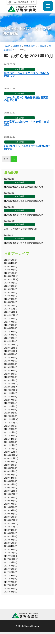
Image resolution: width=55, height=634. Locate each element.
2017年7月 (9, 566)
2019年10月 (9, 494)
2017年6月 (9, 569)
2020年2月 (9, 484)
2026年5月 (9, 260)
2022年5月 (9, 406)
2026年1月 (9, 273)
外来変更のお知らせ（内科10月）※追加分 (26, 123)
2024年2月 (9, 338)
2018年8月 (9, 533)
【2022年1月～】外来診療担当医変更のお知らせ (26, 99)
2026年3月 (9, 266)
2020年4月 (9, 478)
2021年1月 (9, 448)
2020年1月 (9, 487)
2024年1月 (9, 341)
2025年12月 (9, 276)
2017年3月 (9, 578)
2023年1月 (9, 380)
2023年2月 (9, 377)
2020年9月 (9, 461)
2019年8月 (9, 500)
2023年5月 (9, 367)
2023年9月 (9, 354)
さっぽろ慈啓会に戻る (24, 2)
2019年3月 (9, 514)
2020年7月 (9, 468)
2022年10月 (9, 390)
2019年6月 (9, 507)
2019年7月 (9, 504)
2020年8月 (9, 465)
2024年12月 (9, 309)
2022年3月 (9, 409)
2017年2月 (9, 582)
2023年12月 (9, 344)
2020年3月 (9, 481)
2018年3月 (9, 549)
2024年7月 (9, 322)
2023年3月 (9, 374)
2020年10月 (9, 458)
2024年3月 (9, 335)
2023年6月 (9, 364)
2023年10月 (9, 351)
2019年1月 (9, 517)
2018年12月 (9, 520)
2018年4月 (9, 546)
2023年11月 (9, 348)
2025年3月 (9, 299)
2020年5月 (9, 474)
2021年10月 (9, 422)
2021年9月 (9, 426)
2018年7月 (9, 536)
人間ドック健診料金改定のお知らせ (20, 229)
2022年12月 (9, 383)
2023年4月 (9, 370)
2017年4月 (9, 575)
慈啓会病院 (19, 69)
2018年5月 (9, 543)
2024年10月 (9, 315)
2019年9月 (9, 497)
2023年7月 (9, 361)
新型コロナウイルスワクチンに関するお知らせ (26, 74)
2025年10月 (9, 279)
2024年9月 (9, 318)
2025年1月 (9, 305)
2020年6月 (9, 471)
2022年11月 (9, 387)
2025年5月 (9, 295)
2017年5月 (9, 572)
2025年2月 (9, 302)
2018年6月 (9, 540)
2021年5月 (9, 435)
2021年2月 (9, 445)
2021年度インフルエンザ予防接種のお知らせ (27, 147)
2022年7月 (9, 400)
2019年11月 (9, 491)
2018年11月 (9, 523)
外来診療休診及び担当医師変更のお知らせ (23, 187)
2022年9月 (9, 393)
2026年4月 (9, 263)
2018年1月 (9, 552)
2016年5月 (9, 588)
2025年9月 (9, 283)
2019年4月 (9, 510)
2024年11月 (9, 312)
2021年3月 (9, 442)
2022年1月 (9, 416)
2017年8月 (9, 562)
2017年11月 (9, 559)
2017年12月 (9, 556)
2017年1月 (9, 585)
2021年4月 (9, 439)
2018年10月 (9, 526)
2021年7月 (9, 432)
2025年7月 (9, 289)
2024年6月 (9, 325)
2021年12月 (9, 419)
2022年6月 (9, 403)
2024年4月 (9, 331)
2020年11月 (9, 455)
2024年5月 (9, 328)
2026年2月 (9, 269)
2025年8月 (9, 286)
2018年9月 (9, 530)
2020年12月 (9, 452)
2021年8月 (9, 429)
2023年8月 (9, 357)
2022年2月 (9, 413)
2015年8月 (9, 592)
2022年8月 (9, 396)
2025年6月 (9, 292)
